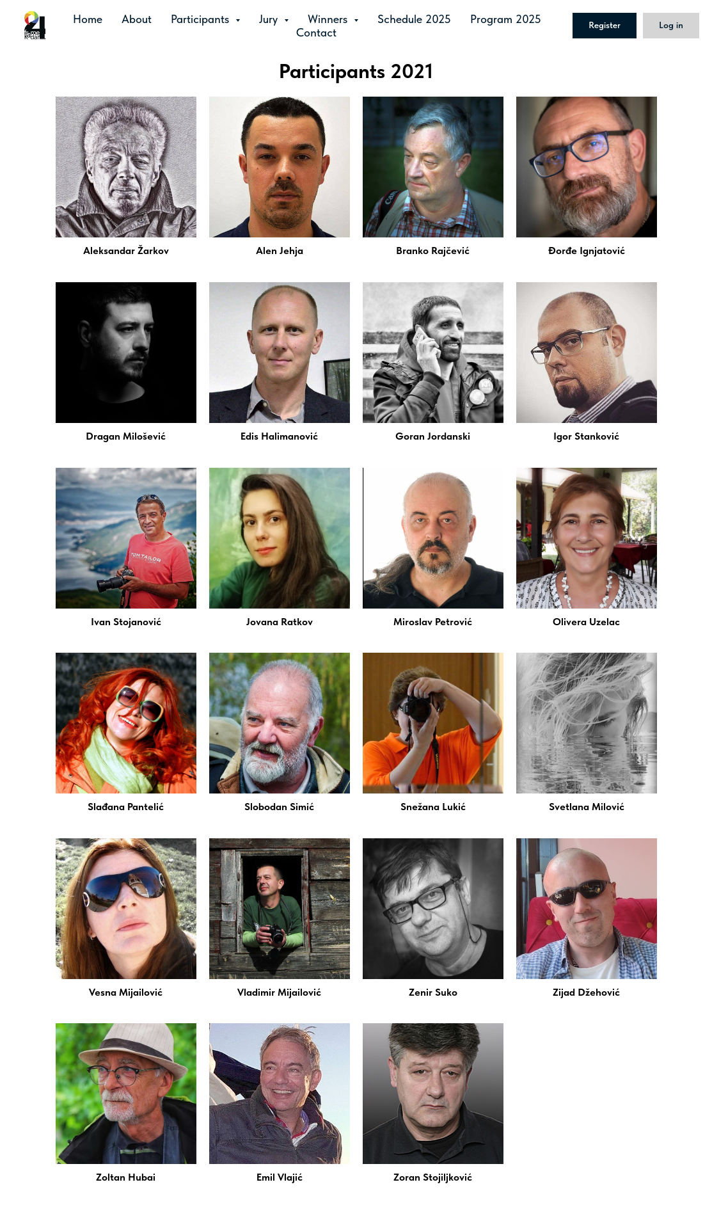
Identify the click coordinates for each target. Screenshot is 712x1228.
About (137, 19)
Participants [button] (201, 19)
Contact (316, 32)
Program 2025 (505, 19)
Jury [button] (270, 19)
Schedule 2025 (414, 19)
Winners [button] (329, 19)
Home (87, 19)
